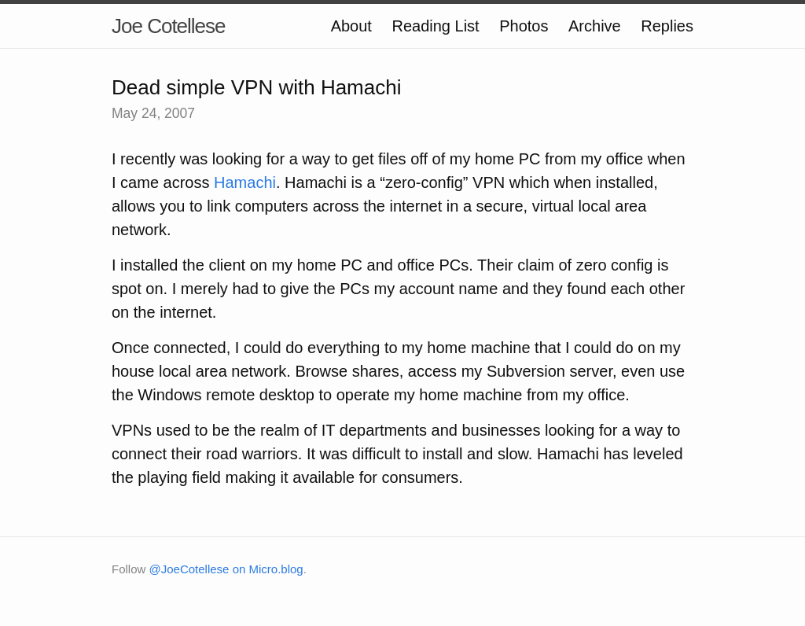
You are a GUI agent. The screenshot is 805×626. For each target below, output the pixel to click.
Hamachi (245, 182)
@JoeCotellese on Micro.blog (226, 569)
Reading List (435, 26)
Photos (523, 26)
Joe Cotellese (169, 26)
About (351, 26)
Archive (594, 26)
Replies (667, 26)
